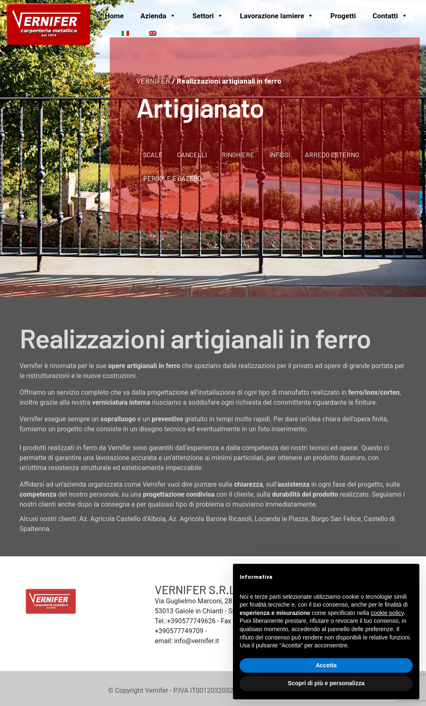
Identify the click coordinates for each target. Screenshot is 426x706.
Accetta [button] (326, 665)
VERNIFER (153, 80)
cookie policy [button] (387, 613)
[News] (105, 32)
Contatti (390, 15)
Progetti (343, 16)
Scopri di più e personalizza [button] (326, 683)
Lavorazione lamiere (277, 15)
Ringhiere (238, 154)
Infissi (279, 154)
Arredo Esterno (332, 154)
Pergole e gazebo (172, 178)
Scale (153, 154)
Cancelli (192, 154)
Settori (208, 15)
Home (114, 16)
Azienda (158, 15)
